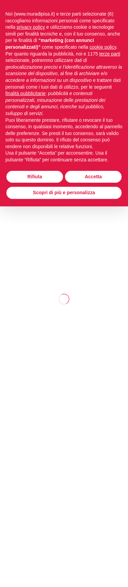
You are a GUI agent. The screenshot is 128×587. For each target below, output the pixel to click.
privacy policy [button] (31, 27)
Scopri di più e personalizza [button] (64, 192)
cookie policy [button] (103, 47)
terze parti (109, 54)
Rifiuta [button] (34, 176)
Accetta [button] (93, 176)
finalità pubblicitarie (25, 93)
